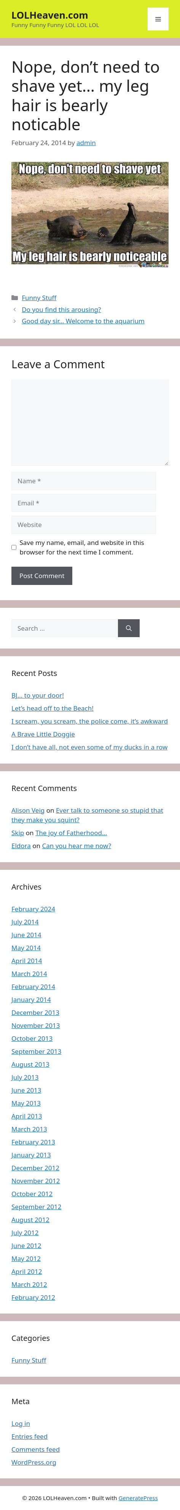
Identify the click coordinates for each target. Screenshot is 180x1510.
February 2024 (33, 908)
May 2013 (26, 1103)
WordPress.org (33, 1462)
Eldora (21, 845)
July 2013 (25, 1077)
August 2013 (30, 1064)
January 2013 (31, 1154)
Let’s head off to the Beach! (52, 708)
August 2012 (30, 1219)
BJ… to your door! (37, 695)
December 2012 (35, 1167)
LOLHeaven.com (49, 14)
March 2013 (29, 1129)
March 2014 (29, 973)
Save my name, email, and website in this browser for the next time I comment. (82, 547)
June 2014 (26, 934)
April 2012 (26, 1271)
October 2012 (32, 1193)
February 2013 (33, 1142)
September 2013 (36, 1051)
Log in (20, 1423)
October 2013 (32, 1038)
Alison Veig (28, 810)
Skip (17, 832)
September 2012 (36, 1206)
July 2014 (25, 921)
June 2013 (26, 1090)
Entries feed (29, 1436)
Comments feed (35, 1449)
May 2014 (26, 947)
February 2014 (33, 986)
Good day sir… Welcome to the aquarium (83, 320)
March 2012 (29, 1284)
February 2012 (33, 1297)
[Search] (129, 628)
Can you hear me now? (76, 845)
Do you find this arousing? (61, 309)
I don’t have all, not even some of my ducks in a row (89, 747)
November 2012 (35, 1180)
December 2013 (35, 1012)
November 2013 (35, 1025)
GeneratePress (138, 1498)
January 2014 (31, 999)
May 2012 (26, 1258)
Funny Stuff (39, 297)
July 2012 (25, 1232)
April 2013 (26, 1116)
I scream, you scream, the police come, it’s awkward (89, 721)
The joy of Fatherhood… (71, 832)
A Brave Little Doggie (43, 734)
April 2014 (26, 960)
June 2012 (26, 1245)
